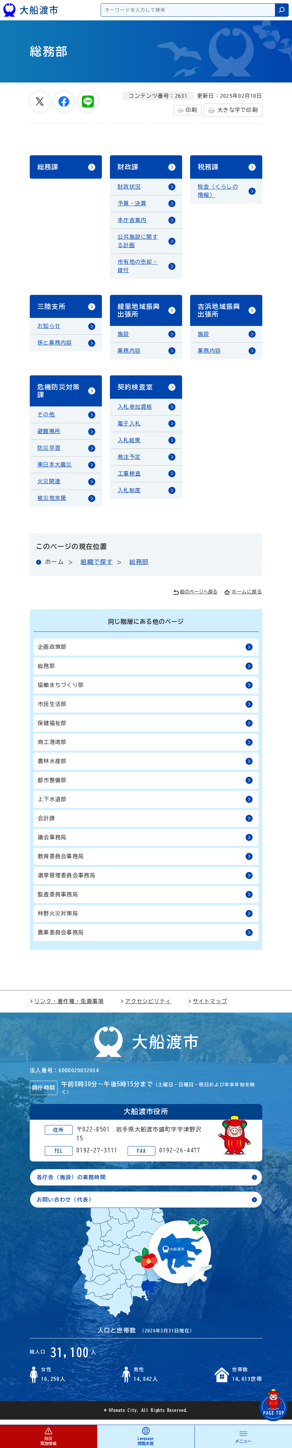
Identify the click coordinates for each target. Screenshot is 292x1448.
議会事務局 (145, 842)
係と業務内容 (54, 345)
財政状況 (129, 188)
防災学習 (48, 452)
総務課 (48, 167)
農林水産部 (145, 765)
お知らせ (48, 329)
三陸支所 (51, 308)
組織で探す (97, 566)
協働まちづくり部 (145, 689)
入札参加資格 (135, 411)
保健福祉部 (145, 727)
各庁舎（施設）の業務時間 (71, 1182)
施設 (123, 337)
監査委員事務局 (145, 899)
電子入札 (129, 427)
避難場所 (48, 435)
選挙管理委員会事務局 (145, 880)
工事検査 (129, 478)
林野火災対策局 (145, 918)
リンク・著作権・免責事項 (67, 1006)
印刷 (187, 110)
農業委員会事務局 (145, 937)
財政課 (128, 167)
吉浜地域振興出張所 (219, 312)
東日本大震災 (54, 469)
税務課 (208, 167)
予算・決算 (132, 204)
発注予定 (129, 461)
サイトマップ (208, 1006)
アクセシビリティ (145, 1006)
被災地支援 (51, 502)
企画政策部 (145, 651)
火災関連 (48, 486)
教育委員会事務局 (145, 861)
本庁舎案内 (132, 221)
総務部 (139, 566)
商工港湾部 (145, 746)
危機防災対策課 (58, 394)
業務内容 (129, 353)
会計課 (145, 823)
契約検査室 (135, 390)
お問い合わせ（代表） (66, 1204)
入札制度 (129, 494)
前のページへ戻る (195, 597)
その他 (46, 419)
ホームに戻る (243, 596)
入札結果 (129, 444)
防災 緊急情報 (48, 1436)
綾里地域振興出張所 (139, 312)
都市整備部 (145, 784)
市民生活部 (145, 708)
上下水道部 (145, 803)
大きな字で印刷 (233, 110)
